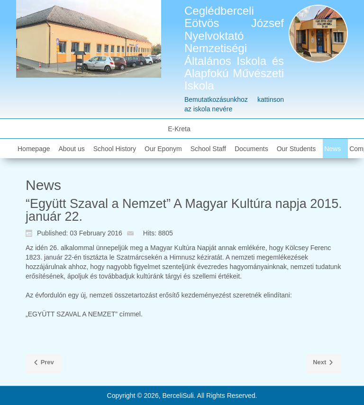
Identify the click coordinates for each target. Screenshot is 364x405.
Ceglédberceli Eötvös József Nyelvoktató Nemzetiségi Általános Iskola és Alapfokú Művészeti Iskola (234, 48)
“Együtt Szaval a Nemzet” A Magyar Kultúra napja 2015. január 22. (184, 210)
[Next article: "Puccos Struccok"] (323, 364)
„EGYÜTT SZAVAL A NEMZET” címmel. (84, 314)
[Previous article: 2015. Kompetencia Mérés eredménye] (43, 364)
